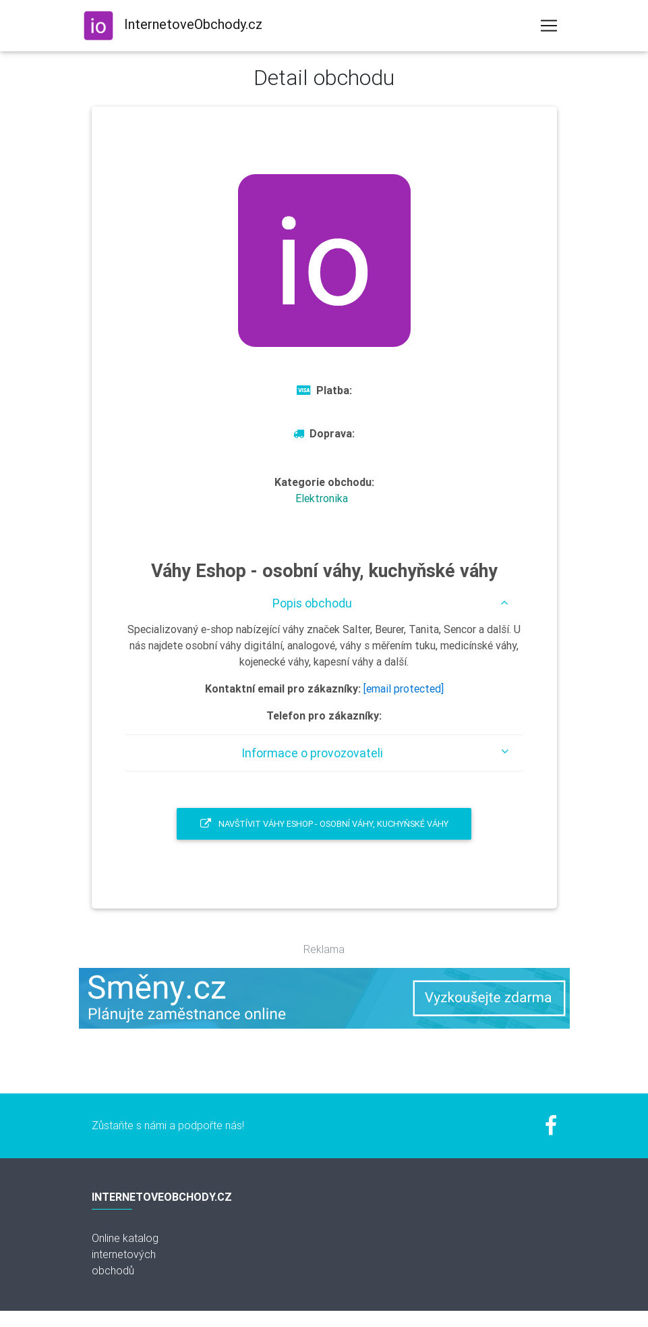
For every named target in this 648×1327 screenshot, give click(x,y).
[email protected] (403, 688)
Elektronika (321, 498)
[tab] (324, 603)
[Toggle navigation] (549, 25)
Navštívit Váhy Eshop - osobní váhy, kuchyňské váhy (324, 824)
